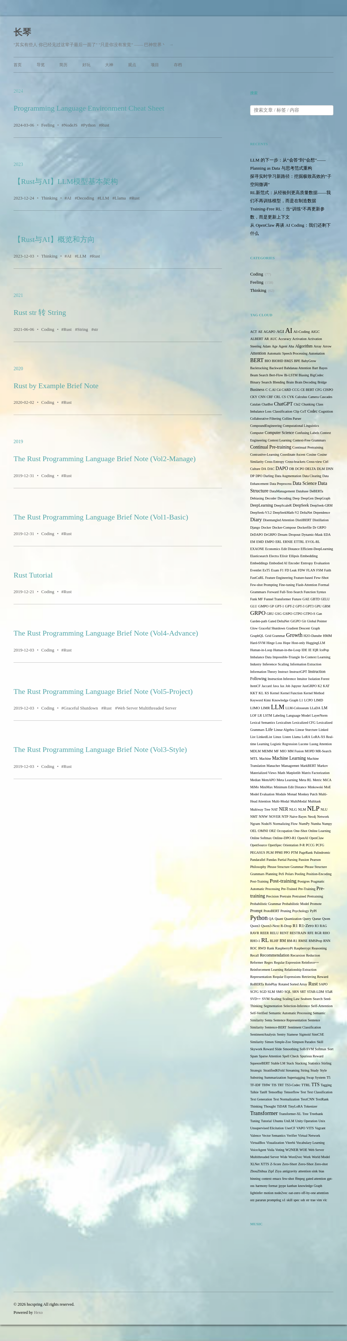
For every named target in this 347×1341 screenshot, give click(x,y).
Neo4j (312, 816)
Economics (272, 549)
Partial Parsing (288, 860)
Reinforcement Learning (266, 969)
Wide (283, 1157)
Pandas (271, 860)
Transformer (264, 1113)
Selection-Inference (296, 1006)
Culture (255, 469)
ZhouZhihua (258, 1171)
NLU (324, 809)
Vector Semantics (274, 1135)
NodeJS (70, 125)
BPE (297, 361)
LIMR (265, 708)
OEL (253, 831)
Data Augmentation (288, 476)
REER (264, 933)
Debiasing (257, 498)
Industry (255, 664)
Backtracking (259, 368)
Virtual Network (309, 1135)
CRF (270, 397)
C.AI (272, 390)
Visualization (275, 1143)
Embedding (309, 556)
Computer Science (279, 433)
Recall (254, 955)
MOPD (309, 751)
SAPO (323, 984)
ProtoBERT (272, 911)
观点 (132, 64)
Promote (316, 904)
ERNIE (288, 542)
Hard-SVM (257, 643)
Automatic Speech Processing (287, 353)
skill (289, 1200)
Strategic (256, 1070)
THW (266, 1085)
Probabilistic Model (295, 904)
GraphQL (257, 636)
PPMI (279, 852)
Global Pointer (317, 621)
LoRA (306, 737)
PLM (270, 852)
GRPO (257, 613)
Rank (270, 948)
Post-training (283, 881)
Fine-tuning (287, 585)
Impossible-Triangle (286, 657)
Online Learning (319, 831)
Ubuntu (278, 1121)
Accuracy (284, 339)
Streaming (293, 1070)
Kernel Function (291, 693)
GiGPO (295, 621)
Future (297, 599)
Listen (287, 737)
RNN (326, 941)
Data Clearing (311, 476)
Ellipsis (294, 556)
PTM (294, 852)
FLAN (310, 570)
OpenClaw (316, 838)
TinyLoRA (295, 1106)
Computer (257, 433)
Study (314, 1070)
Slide (278, 1049)
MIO (283, 751)
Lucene (303, 744)
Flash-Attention (306, 585)
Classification (282, 411)
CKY (253, 397)
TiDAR (282, 1106)
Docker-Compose (284, 527)
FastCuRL (257, 578)
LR (260, 715)
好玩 (86, 64)
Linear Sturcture (306, 730)
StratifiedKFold (274, 1070)
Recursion (297, 955)
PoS (281, 874)
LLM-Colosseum (297, 708)
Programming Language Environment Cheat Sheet (89, 108)
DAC (270, 469)
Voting (279, 1150)
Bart (315, 368)
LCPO (308, 700)
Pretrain (285, 896)
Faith (327, 570)
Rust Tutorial (33, 575)
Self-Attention (322, 1006)
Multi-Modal (280, 801)
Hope (286, 643)
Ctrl (325, 462)
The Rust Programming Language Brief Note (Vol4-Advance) (106, 633)
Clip (296, 411)
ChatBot (267, 404)
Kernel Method (314, 693)
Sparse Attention (270, 1056)
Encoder (294, 563)
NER (283, 809)
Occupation (284, 831)
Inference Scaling (276, 664)
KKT (254, 693)
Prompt (256, 910)
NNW (263, 816)
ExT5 (266, 570)
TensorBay (275, 1092)
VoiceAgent (258, 1150)
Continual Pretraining (307, 447)
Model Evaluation (262, 794)
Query (307, 919)
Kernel (274, 693)
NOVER (274, 816)
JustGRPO (309, 686)
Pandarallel (257, 860)
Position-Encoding (318, 874)
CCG (296, 390)
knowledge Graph (310, 1186)
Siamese (292, 1034)
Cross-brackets (295, 462)
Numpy (327, 824)
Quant (279, 919)
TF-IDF (255, 1085)
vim (319, 1200)
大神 (109, 64)
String (82, 329)
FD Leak (291, 570)
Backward (276, 368)
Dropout (294, 534)
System (320, 1077)
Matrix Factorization (315, 773)
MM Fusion (296, 751)
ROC (253, 948)
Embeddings (259, 563)
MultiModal (298, 801)
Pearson (315, 860)
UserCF (290, 1128)
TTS (315, 1084)
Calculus (301, 397)
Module (280, 794)
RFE (310, 933)
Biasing (304, 375)
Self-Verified (259, 1013)
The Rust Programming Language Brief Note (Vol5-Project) (103, 691)
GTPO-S (309, 614)
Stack (290, 1063)
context (266, 1179)
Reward (322, 977)
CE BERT (307, 390)
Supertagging (296, 1077)
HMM (327, 636)
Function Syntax (315, 592)
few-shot (288, 1179)
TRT (281, 1085)
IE (309, 650)
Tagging (326, 1085)
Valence (255, 1135)
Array (318, 346)
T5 (329, 1077)
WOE (303, 1150)
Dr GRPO (319, 527)
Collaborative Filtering (265, 418)
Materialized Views (263, 773)
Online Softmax (261, 838)
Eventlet (255, 570)
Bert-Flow (276, 375)
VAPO (301, 1128)
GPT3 (310, 606)
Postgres (304, 881)
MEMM (267, 751)
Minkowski (315, 787)
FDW (301, 570)
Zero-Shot (305, 1164)
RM (283, 941)
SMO (279, 992)
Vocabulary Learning (310, 1143)
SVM (266, 999)
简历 (63, 64)
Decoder (271, 498)
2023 (18, 164)
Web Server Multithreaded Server (147, 708)
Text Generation (261, 1099)
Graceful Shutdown (81, 708)
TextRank (322, 1099)
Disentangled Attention (278, 520)
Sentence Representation (290, 1020)
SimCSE (318, 1034)
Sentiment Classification (304, 1027)
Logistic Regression (284, 744)
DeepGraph (322, 498)
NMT (254, 816)
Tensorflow (291, 1092)
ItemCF (255, 686)
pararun (261, 1200)
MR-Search (323, 751)
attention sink (308, 1171)
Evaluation (322, 563)
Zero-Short (289, 1164)
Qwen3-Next (270, 926)
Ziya (278, 1171)
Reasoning (319, 948)
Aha (291, 346)
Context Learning (279, 440)
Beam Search (259, 375)
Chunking (308, 404)
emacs (276, 1179)
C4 (279, 390)
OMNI (263, 831)
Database (302, 491)
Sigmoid (305, 1034)
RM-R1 (292, 941)
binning (255, 1179)
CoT (303, 411)
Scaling (276, 999)
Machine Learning (289, 758)
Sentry (281, 1034)
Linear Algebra (284, 730)
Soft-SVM (307, 1049)
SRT (303, 992)
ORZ (272, 831)
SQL (287, 992)
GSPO (287, 613)
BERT (257, 360)
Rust (105, 125)
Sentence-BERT (275, 1027)
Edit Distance (290, 549)
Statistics (314, 1063)
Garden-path (258, 621)
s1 (284, 1200)
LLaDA (315, 708)
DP (252, 476)
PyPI (313, 911)
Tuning (255, 1121)
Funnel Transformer (277, 599)
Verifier (292, 1135)
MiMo (254, 787)
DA (263, 469)
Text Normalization (286, 1099)
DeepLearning (261, 505)
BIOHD (277, 361)
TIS (274, 1085)
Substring (256, 1077)
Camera (313, 397)
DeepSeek (301, 505)
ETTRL (299, 542)
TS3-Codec (293, 1085)
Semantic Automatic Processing (290, 1013)
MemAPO (268, 780)
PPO (287, 852)
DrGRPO (270, 534)
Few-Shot (321, 577)
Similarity (257, 1042)
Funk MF (256, 599)
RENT (284, 933)
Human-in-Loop (261, 650)
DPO (259, 476)
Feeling (48, 125)
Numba (316, 824)
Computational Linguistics (301, 426)
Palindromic (322, 852)
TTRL (305, 1085)
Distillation (320, 520)
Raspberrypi (302, 948)
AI (69, 198)
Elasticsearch (259, 556)
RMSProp (315, 941)
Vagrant (320, 1128)
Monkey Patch (308, 794)
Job (287, 686)
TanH (263, 1092)
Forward (273, 592)
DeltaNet (306, 512)
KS (267, 693)
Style (323, 1070)
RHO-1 (255, 941)
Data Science (305, 483)
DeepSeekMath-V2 (286, 512)
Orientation (291, 845)
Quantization (293, 919)
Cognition (326, 411)
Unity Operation (306, 1121)
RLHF (274, 941)
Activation (299, 339)
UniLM (289, 1121)
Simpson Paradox (304, 1042)
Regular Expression (287, 962)
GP (272, 606)
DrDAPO (256, 534)
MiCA (327, 780)
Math (281, 773)
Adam (267, 346)
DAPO (281, 468)
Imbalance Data (260, 657)
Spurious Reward (311, 1056)
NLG (293, 809)
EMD (260, 542)
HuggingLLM (315, 643)
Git (304, 621)
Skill (320, 1042)
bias (321, 1171)
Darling (268, 476)
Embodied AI (278, 563)
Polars (289, 874)
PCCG (310, 845)
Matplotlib (293, 773)
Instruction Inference (282, 679)
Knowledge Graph (285, 700)
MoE (327, 787)
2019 (18, 441)
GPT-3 (299, 606)
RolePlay (271, 984)
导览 (41, 64)
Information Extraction (305, 664)
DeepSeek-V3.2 (261, 512)
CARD (286, 390)
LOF (253, 715)
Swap (310, 1077)
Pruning (285, 911)
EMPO (269, 542)
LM (325, 708)
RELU (274, 933)
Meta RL (305, 780)
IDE (304, 650)
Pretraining (315, 896)
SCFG (254, 992)
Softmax (320, 1049)
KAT (326, 686)
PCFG (320, 845)
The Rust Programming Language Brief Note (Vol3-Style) (100, 749)
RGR (318, 933)
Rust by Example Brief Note (56, 385)
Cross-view (314, 462)
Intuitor (302, 679)
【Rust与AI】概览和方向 (54, 239)
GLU (253, 606)
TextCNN (307, 1099)
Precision (272, 896)
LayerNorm (320, 715)
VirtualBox (257, 1143)
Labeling (279, 715)
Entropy (307, 563)
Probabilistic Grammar (265, 904)
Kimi (267, 700)
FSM (319, 570)
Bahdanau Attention (297, 368)
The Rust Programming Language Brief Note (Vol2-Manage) (105, 458)
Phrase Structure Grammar (285, 867)
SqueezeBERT (260, 1063)
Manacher (273, 766)
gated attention (316, 1179)
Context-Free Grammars (309, 440)
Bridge (322, 382)
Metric (317, 780)
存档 (178, 64)
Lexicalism (283, 722)
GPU (318, 606)
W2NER (291, 1150)
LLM (104, 198)
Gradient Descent (298, 628)
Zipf (271, 1171)
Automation (317, 353)
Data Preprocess (281, 484)
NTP (285, 816)
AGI (280, 331)
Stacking (301, 1063)
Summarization (275, 1077)
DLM (321, 469)
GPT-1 (279, 606)
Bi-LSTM (291, 375)
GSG (278, 614)
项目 (155, 64)
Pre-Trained (289, 889)
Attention (258, 353)
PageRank (306, 852)
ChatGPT (283, 404)
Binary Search (261, 382)
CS (284, 397)
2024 (18, 91)
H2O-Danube (313, 636)
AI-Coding (301, 331)
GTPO (297, 614)
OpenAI (302, 838)
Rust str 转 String (40, 312)
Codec (312, 411)
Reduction (313, 955)
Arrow (327, 346)
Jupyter (296, 686)
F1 (282, 570)
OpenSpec (275, 845)
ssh (303, 1200)
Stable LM (278, 1063)
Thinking (49, 198)
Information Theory (263, 672)
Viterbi (290, 1143)
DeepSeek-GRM (321, 505)
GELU (325, 599)
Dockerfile (304, 527)
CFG (318, 390)
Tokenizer (311, 1106)
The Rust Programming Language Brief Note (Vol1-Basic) (101, 517)
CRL (277, 397)
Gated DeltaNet (278, 621)
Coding (47, 329)
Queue (316, 919)
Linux (277, 737)
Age (275, 346)
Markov (322, 766)
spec (296, 1200)
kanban (292, 1186)
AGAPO (269, 332)
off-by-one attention (314, 1193)
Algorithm (303, 346)
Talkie (254, 1092)
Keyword (256, 700)
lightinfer (256, 1193)
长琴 (22, 32)
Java (276, 686)
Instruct (283, 672)
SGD (263, 992)
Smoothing (291, 1049)
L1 (301, 700)
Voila (270, 1150)
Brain (290, 382)
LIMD (318, 700)
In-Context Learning (315, 657)
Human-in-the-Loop (287, 650)
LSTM (267, 715)
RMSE (302, 941)
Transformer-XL (290, 1114)
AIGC (315, 332)
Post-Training (259, 881)
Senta (268, 1020)
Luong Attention (320, 744)
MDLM (255, 751)
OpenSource (258, 845)
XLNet (255, 1164)
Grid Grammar (275, 636)
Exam (275, 570)
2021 (18, 295)
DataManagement (282, 491)
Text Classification (319, 1092)
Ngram (255, 824)
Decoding (85, 198)
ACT (253, 332)
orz (252, 1200)
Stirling (326, 1063)
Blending (279, 382)
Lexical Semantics (262, 722)
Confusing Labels (307, 433)
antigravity (290, 1171)
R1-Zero (306, 925)
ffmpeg (300, 1179)
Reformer (256, 962)
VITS (310, 1128)
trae (312, 1200)
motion (268, 1193)
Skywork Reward (262, 1049)
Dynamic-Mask (312, 534)
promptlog (274, 1200)
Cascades (326, 397)
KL (261, 693)
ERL (278, 542)
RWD (262, 948)
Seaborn (306, 999)
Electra (274, 556)
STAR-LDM (315, 992)
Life (269, 729)
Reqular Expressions (287, 977)
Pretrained (299, 896)
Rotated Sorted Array (293, 984)
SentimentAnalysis (263, 1034)
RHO (326, 933)
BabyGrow (308, 361)
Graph (315, 628)
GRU (270, 614)
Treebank (316, 1114)
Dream (283, 534)
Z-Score (275, 1164)
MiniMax (266, 787)
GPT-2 (289, 606)
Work (307, 1157)
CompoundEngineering (266, 426)
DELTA (310, 469)
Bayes (323, 368)
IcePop (324, 650)
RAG (323, 926)
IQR (315, 650)
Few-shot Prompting (264, 585)
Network (323, 816)
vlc (325, 1200)
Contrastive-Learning (264, 454)
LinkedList (264, 737)
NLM (302, 809)
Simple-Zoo (283, 1042)
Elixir (284, 556)
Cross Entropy (274, 462)
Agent (283, 346)
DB (291, 469)
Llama (120, 198)
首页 (18, 64)
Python (89, 125)
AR (266, 339)
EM (252, 542)
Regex (268, 962)
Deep (296, 498)
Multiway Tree (260, 809)
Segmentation (273, 1006)
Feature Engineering (278, 578)
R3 (317, 926)
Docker (266, 527)
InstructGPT (298, 672)
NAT (274, 809)
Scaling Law (291, 999)
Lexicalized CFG (304, 722)
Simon (269, 1042)
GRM (326, 606)
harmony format (267, 1186)
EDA (327, 534)
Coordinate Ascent (292, 454)
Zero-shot (321, 1164)
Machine (265, 758)
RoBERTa (257, 984)
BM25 (288, 361)
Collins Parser (291, 418)
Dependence (321, 512)
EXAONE (257, 549)
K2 (320, 686)
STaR (328, 992)
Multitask (314, 801)
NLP (313, 808)
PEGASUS (257, 852)
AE (260, 332)
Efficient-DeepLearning (317, 549)
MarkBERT (308, 766)
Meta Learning (287, 780)
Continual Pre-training (270, 447)
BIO (268, 361)
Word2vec (295, 1157)
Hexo (38, 1312)
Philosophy (258, 867)
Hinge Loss (274, 643)
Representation (260, 977)
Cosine (311, 454)
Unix (322, 1121)
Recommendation (274, 955)
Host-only (298, 643)
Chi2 (297, 404)
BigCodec (317, 375)
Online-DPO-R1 (284, 838)
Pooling (300, 874)
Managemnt (290, 765)
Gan (319, 614)
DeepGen (307, 498)
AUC (273, 339)
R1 (295, 925)
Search (318, 999)
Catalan (255, 404)
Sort (330, 1049)
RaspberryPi (284, 948)
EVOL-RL (313, 542)
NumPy (304, 824)
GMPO (263, 606)
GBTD (315, 599)
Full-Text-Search (291, 592)
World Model (321, 1157)
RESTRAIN (298, 933)
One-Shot (300, 831)
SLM (271, 992)
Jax (282, 686)
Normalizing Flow (285, 824)
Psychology (300, 911)
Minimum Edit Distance (290, 787)
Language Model (298, 715)
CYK (290, 397)
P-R (302, 845)
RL (265, 940)
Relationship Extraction (300, 969)
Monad (292, 794)
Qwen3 (255, 926)
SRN (295, 992)
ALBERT (256, 339)
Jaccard (267, 686)
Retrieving (309, 977)
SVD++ (255, 999)
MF (276, 751)
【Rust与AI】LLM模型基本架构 (66, 181)
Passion (304, 860)
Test (303, 1092)
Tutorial (266, 1121)
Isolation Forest (319, 679)
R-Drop (286, 926)
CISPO (328, 390)
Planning (272, 874)
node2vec (280, 1193)
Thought (270, 1106)
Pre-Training (306, 889)
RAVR (254, 933)
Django (255, 527)
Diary (256, 519)
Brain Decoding (306, 382)
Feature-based (303, 578)
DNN (329, 469)
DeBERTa (316, 491)
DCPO (299, 469)
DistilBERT (303, 520)
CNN (261, 397)
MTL (254, 758)
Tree (305, 1114)
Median (255, 780)
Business (257, 390)
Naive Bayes (298, 816)
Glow (254, 628)
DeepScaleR (283, 505)
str (96, 329)
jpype (282, 1186)
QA (271, 919)
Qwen (326, 919)
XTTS (265, 1164)
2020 (18, 368)
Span (254, 1056)
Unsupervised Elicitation (267, 1128)
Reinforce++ (310, 962)
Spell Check (290, 1056)
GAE (306, 599)
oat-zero (295, 1193)
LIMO (255, 708)
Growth (294, 635)
